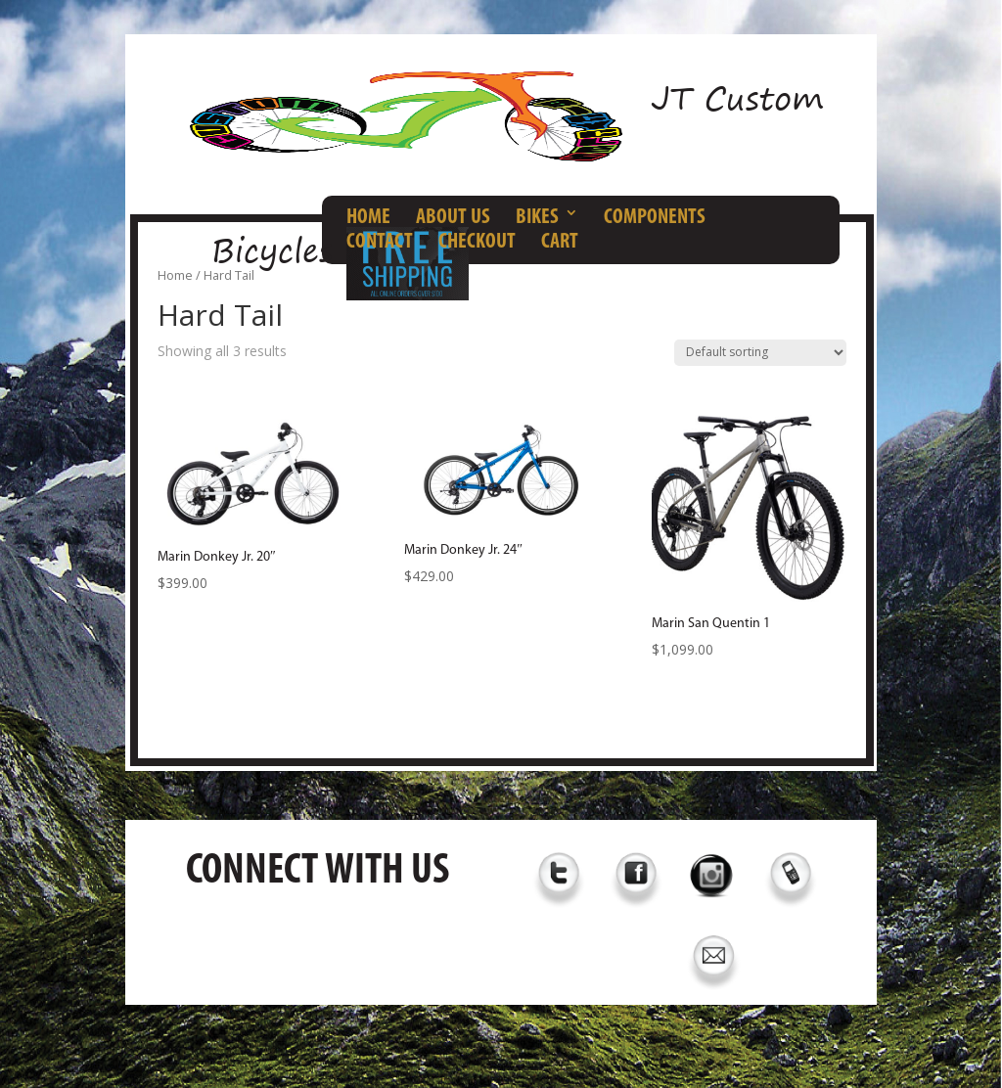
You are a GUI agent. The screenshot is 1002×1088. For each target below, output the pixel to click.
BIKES (537, 217)
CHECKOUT (477, 242)
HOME (368, 217)
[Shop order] (760, 353)
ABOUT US (453, 217)
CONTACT (379, 242)
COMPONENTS (655, 217)
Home (175, 275)
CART (559, 242)
